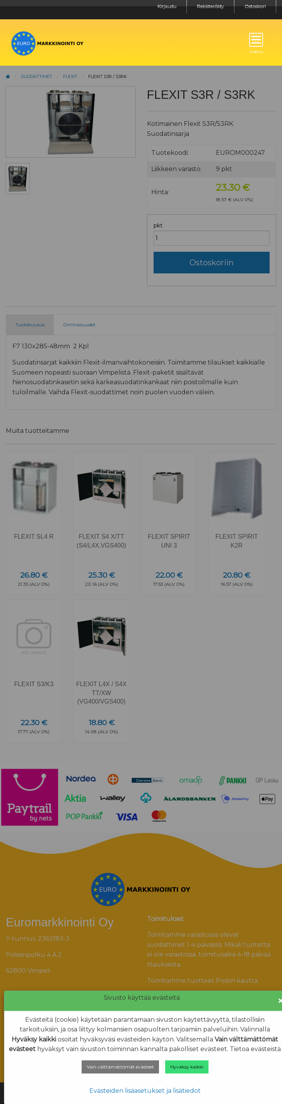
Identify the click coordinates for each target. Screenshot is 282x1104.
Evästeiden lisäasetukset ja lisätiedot (145, 1090)
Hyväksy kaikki (186, 1067)
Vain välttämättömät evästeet (120, 1067)
